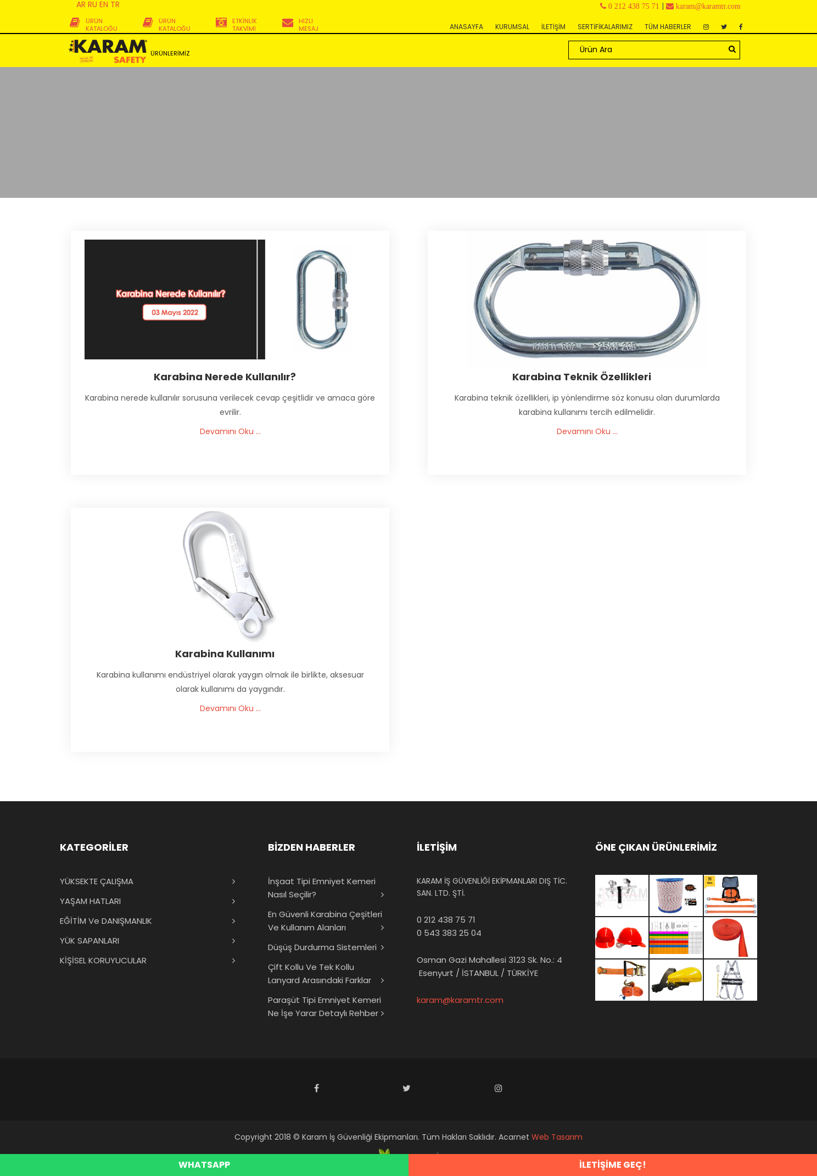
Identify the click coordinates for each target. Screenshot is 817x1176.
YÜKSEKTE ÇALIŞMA (96, 881)
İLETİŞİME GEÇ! (612, 1164)
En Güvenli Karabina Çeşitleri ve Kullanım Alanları (325, 920)
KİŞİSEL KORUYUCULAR (103, 960)
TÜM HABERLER (668, 26)
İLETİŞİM (553, 26)
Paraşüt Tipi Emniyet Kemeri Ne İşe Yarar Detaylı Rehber (324, 1006)
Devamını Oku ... (230, 431)
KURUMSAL (512, 26)
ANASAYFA (466, 26)
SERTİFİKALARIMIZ (605, 26)
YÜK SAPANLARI (89, 940)
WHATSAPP (204, 1164)
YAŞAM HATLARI (90, 901)
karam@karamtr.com (460, 1000)
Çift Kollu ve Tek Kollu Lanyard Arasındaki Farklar (319, 973)
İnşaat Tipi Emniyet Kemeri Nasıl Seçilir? (322, 887)
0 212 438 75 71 (446, 919)
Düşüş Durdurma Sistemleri (322, 947)
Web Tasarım (557, 1136)
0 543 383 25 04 (449, 933)
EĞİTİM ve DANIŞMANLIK (106, 921)
